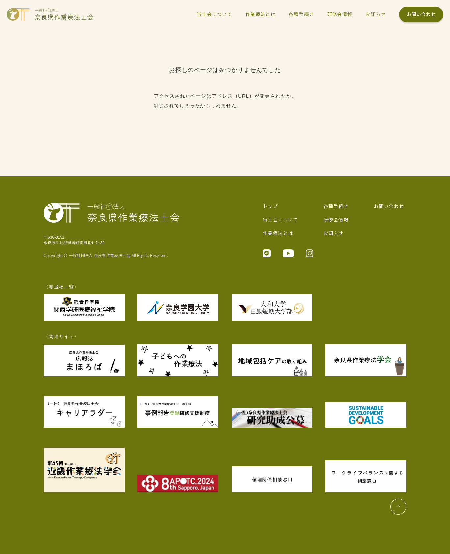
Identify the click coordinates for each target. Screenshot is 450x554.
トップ (270, 206)
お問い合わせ (421, 14)
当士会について (280, 219)
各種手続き (336, 206)
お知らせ (333, 233)
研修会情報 (336, 219)
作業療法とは (278, 233)
